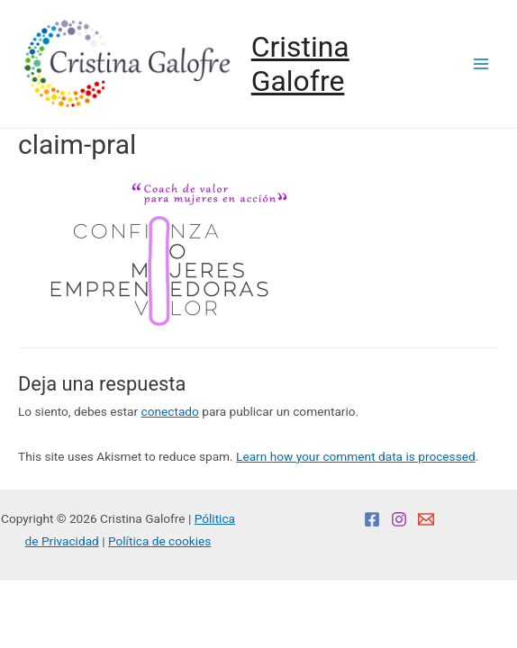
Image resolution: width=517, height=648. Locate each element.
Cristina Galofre (300, 64)
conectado (170, 411)
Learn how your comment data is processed (356, 456)
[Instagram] (399, 519)
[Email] (426, 519)
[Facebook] (372, 519)
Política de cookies (160, 541)
